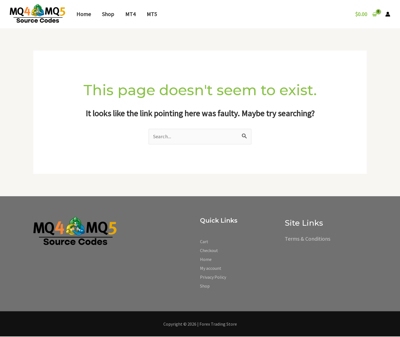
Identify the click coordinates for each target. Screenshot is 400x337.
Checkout (209, 251)
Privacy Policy (213, 277)
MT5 (152, 14)
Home (83, 14)
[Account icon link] (387, 14)
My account (210, 268)
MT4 (130, 14)
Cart (204, 242)
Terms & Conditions (307, 239)
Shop (108, 14)
